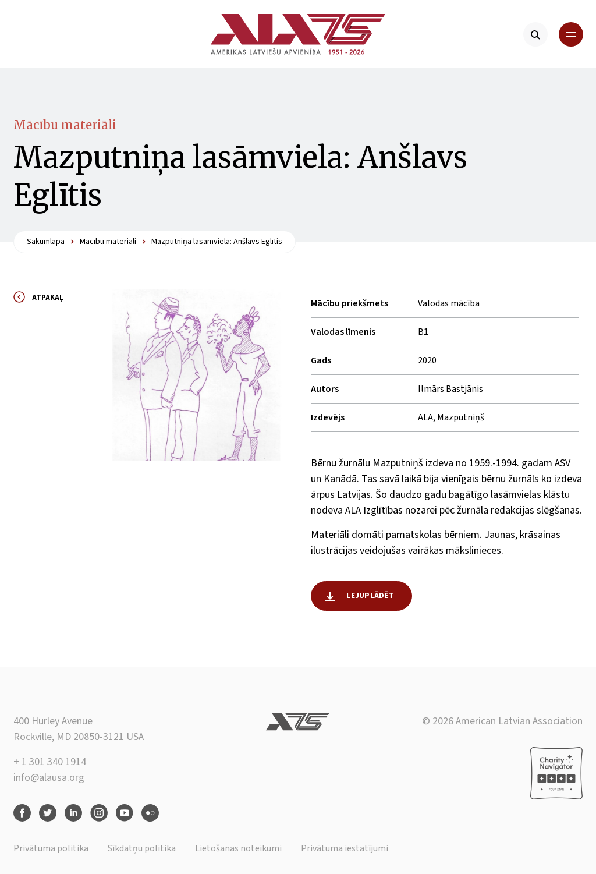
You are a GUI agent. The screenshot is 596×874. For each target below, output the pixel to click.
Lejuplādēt (369, 595)
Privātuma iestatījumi (344, 848)
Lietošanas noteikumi (238, 848)
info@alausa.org (48, 777)
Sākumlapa (46, 241)
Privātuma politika (50, 848)
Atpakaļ (47, 297)
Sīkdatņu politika (142, 848)
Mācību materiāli (64, 125)
